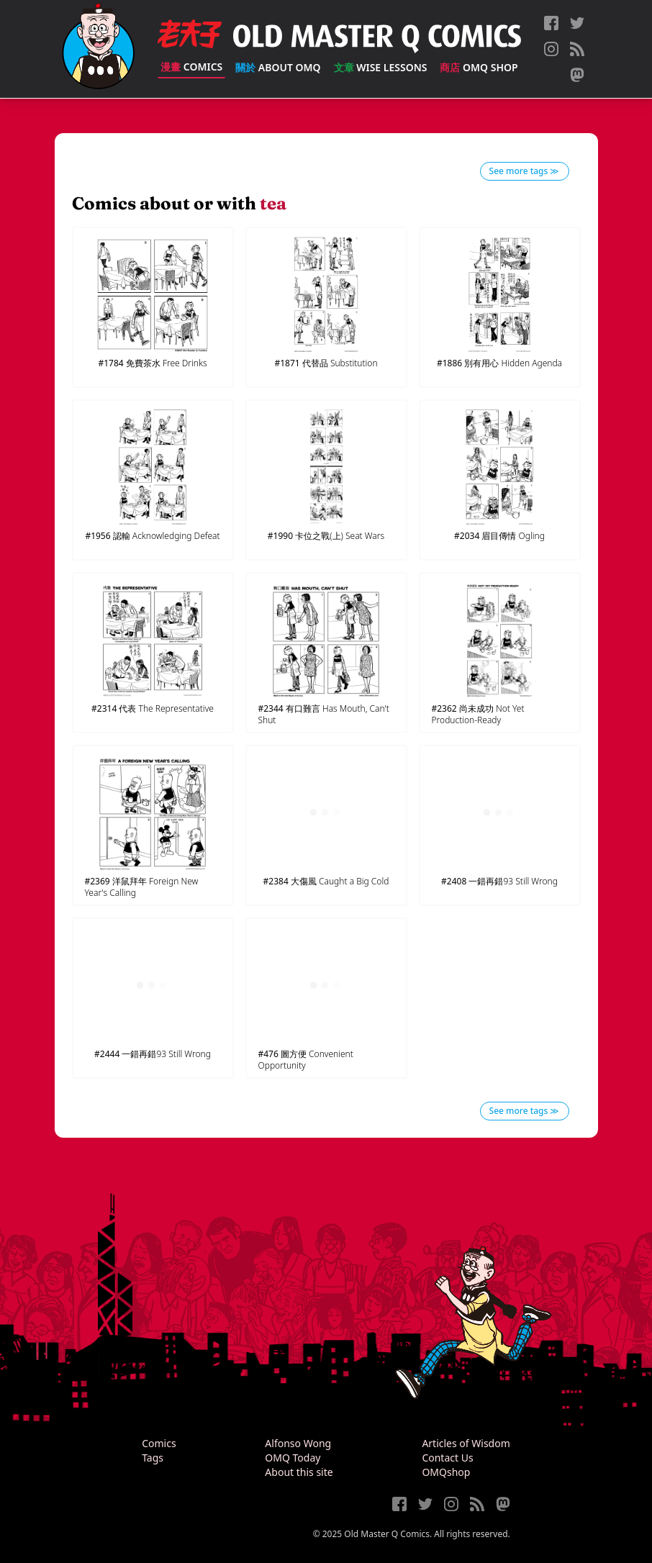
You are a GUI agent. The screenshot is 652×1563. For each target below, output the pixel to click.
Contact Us (447, 1457)
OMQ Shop (478, 67)
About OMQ (277, 67)
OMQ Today (292, 1457)
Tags (152, 1457)
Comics (191, 66)
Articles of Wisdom (466, 1443)
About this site (298, 1472)
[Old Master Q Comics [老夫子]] (98, 49)
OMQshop (446, 1472)
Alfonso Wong (298, 1443)
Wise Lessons (380, 67)
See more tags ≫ (524, 171)
